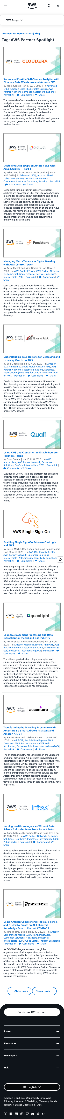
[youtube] (32, 1114)
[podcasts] (38, 1114)
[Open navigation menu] (5, 6)
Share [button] (40, 94)
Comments (24, 94)
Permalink (8, 94)
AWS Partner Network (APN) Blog (21, 33)
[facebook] (11, 1114)
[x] (5, 1114)
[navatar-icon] (57, 6)
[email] (43, 1114)
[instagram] (21, 1114)
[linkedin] (16, 1114)
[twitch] (27, 1114)
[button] (32, 20)
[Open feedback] (60, 559)
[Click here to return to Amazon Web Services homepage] (32, 6)
